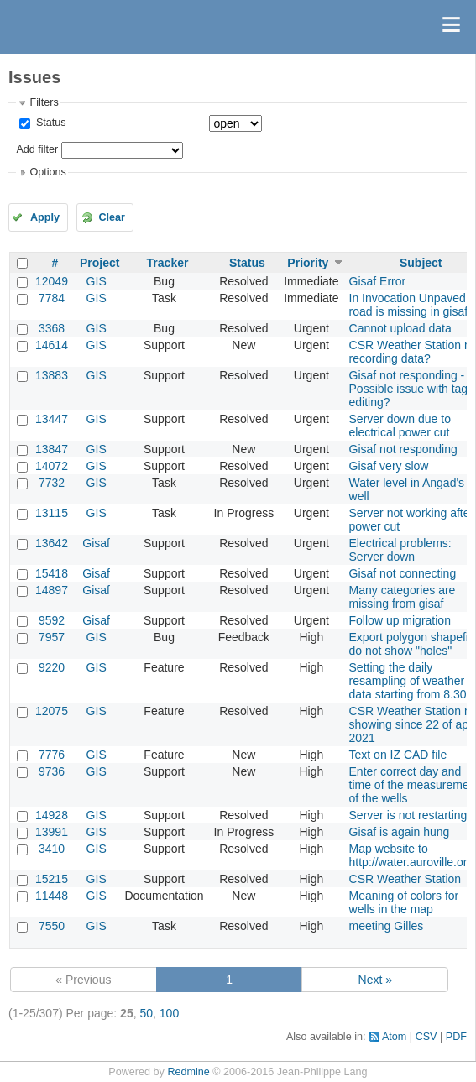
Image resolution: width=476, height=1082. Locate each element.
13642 (51, 543)
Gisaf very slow (389, 466)
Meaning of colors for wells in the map (404, 902)
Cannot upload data (400, 328)
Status (49, 122)
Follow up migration (400, 620)
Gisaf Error (377, 281)
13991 (51, 832)
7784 (52, 298)
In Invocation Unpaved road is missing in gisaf (408, 304)
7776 (52, 754)
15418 (51, 573)
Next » (375, 979)
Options (47, 172)
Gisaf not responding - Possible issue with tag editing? (408, 389)
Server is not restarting (408, 815)
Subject (421, 262)
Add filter (37, 149)
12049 (51, 281)
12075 (51, 711)
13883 (51, 375)
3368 (52, 328)
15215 (51, 879)
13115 (51, 513)
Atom (394, 1037)
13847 (51, 449)
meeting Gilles (386, 926)
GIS (96, 281)
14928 (51, 815)
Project (99, 262)
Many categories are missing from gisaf (402, 596)
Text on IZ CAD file (398, 754)
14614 (51, 345)
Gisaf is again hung (399, 832)
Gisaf (96, 543)
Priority (307, 262)
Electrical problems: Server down (400, 549)
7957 (52, 637)
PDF (456, 1037)
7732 (52, 482)
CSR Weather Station (405, 879)
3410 (52, 848)
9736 (52, 771)
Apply (45, 217)
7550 (52, 926)
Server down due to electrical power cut (400, 425)
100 (169, 1013)
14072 (51, 466)
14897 (51, 590)
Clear (111, 217)
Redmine (188, 1072)
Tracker (168, 262)
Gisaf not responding (403, 449)
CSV (426, 1037)
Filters (43, 102)
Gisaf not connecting (403, 573)
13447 (51, 419)
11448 (51, 895)
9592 (52, 620)
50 (146, 1013)
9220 (52, 667)
